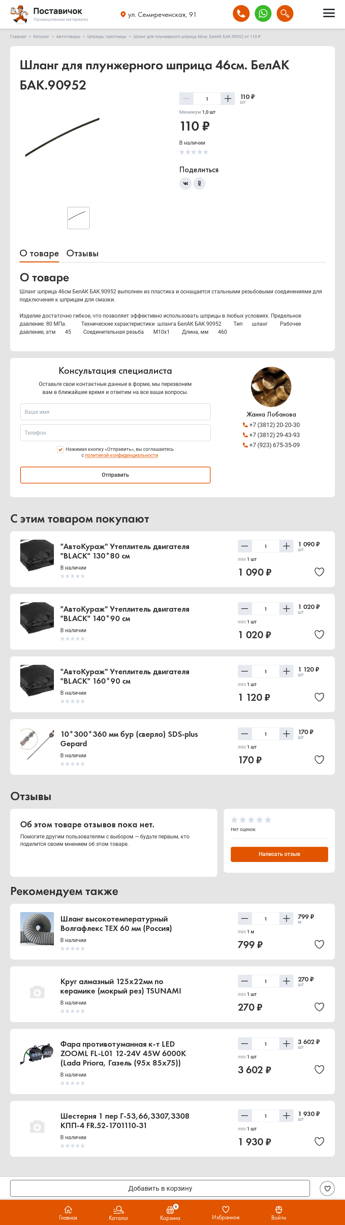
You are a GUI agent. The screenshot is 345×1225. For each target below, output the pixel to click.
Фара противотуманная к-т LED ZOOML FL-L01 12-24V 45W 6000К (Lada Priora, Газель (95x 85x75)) (123, 1053)
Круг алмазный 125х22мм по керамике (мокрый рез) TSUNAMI (120, 986)
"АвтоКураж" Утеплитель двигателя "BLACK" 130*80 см (124, 551)
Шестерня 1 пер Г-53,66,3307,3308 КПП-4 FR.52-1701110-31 (125, 1120)
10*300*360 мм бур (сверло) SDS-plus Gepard (129, 739)
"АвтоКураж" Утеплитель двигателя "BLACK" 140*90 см (124, 613)
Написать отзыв (279, 854)
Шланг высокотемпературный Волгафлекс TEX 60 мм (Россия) (116, 923)
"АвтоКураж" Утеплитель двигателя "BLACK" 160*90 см (124, 676)
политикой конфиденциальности (121, 455)
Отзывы (82, 253)
